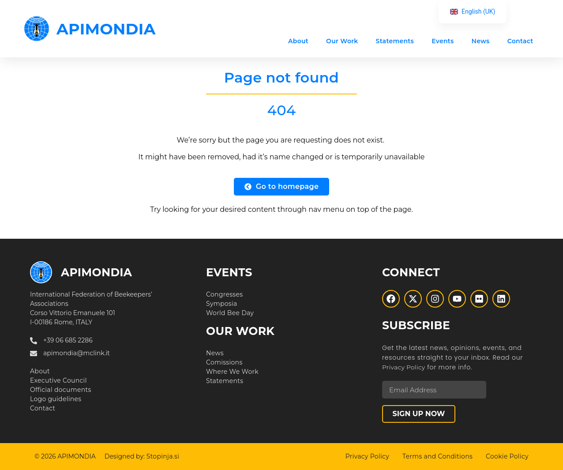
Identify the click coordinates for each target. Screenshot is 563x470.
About (298, 41)
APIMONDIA (106, 28)
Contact (520, 41)
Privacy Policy (403, 367)
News (480, 41)
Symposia (221, 304)
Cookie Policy (507, 456)
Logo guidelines (55, 399)
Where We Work (232, 372)
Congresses (224, 294)
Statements (394, 41)
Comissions (224, 362)
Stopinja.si (163, 456)
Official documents (60, 390)
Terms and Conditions (437, 456)
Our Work (342, 41)
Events (443, 41)
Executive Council (58, 380)
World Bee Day (230, 313)
